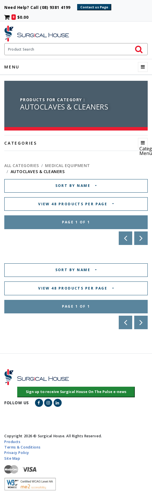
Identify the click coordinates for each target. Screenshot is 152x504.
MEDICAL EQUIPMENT (67, 165)
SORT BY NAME (73, 185)
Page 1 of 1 (76, 222)
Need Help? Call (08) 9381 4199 (40, 7)
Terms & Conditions (22, 447)
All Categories (21, 165)
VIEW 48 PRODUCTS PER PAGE (73, 204)
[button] (76, 392)
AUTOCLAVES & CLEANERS (38, 171)
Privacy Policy (16, 452)
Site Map (12, 458)
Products (12, 441)
